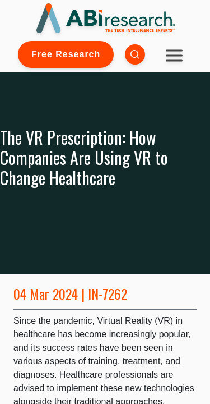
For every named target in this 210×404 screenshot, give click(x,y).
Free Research (65, 54)
